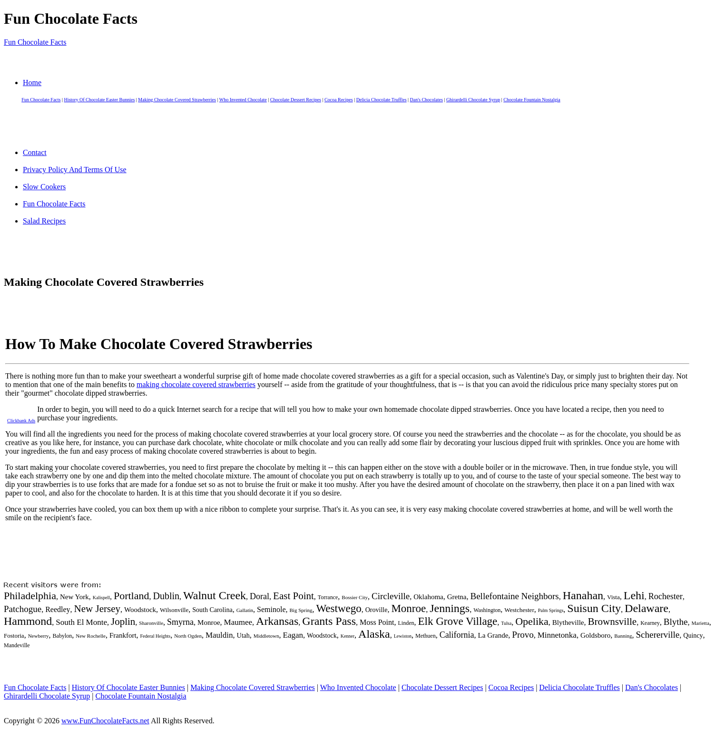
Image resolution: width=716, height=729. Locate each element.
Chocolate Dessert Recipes (295, 99)
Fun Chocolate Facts (35, 42)
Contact (35, 152)
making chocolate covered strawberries (196, 384)
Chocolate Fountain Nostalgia (531, 99)
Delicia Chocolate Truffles (381, 99)
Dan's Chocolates (426, 99)
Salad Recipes (44, 221)
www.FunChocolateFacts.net (105, 721)
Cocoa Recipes (338, 99)
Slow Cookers (44, 187)
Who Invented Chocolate (243, 99)
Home (32, 82)
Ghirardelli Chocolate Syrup (473, 99)
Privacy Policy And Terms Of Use (75, 169)
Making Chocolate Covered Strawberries (177, 99)
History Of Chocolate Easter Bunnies (99, 99)
